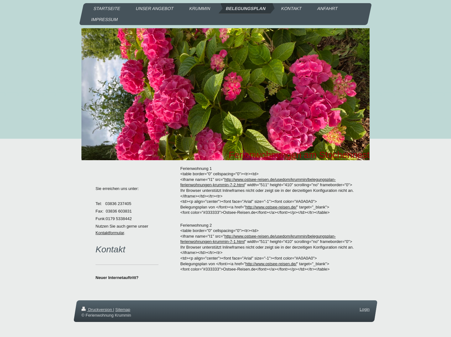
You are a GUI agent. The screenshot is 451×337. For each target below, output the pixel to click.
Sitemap (122, 309)
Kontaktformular (110, 232)
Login (365, 309)
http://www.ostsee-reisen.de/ (271, 207)
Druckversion (97, 309)
